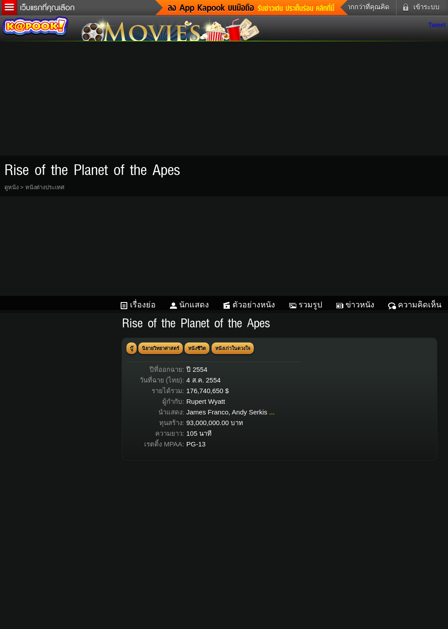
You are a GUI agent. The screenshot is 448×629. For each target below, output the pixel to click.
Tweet (437, 24)
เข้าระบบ (419, 7)
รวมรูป (310, 304)
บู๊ (131, 348)
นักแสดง (194, 304)
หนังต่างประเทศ (44, 187)
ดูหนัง (11, 187)
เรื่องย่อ (143, 304)
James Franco (207, 412)
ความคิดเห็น (419, 304)
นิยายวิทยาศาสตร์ (160, 348)
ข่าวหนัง (360, 304)
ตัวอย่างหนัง (253, 304)
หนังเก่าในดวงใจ (232, 348)
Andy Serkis (249, 412)
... (272, 412)
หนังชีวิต (197, 348)
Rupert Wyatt (205, 401)
